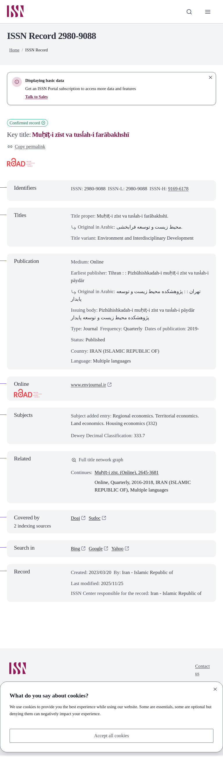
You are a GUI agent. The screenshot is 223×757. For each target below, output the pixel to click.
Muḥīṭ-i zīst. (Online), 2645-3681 (128, 474)
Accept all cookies (111, 735)
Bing (75, 550)
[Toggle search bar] (188, 11)
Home (14, 50)
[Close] (215, 689)
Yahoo (119, 550)
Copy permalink (27, 147)
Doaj (75, 520)
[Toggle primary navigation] (207, 11)
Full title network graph (98, 461)
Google (96, 550)
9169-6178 (179, 189)
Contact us (202, 672)
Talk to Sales (36, 97)
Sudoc (95, 520)
